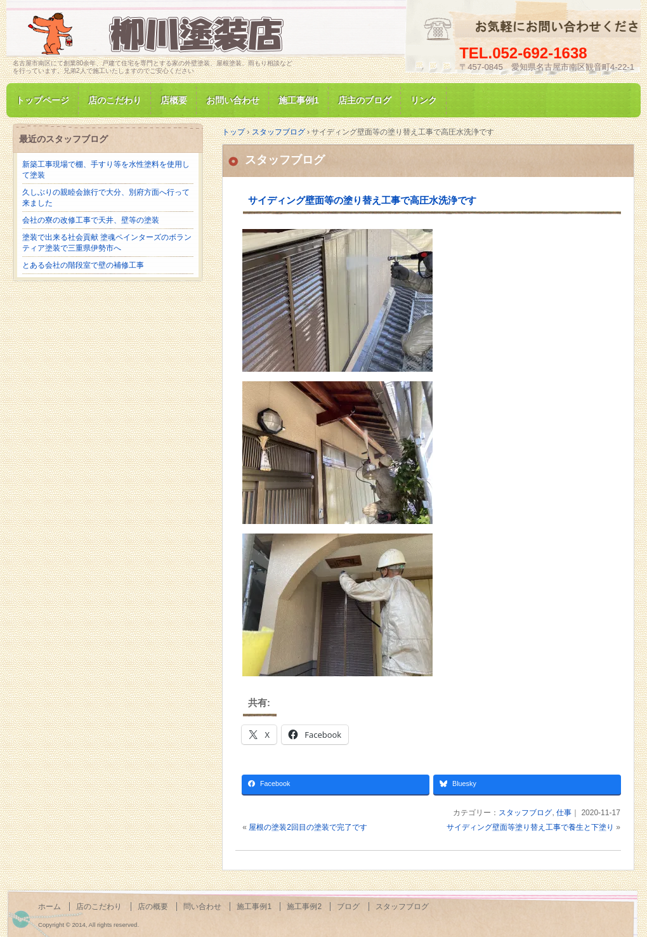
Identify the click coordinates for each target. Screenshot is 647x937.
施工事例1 (298, 100)
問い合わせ (202, 906)
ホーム (49, 906)
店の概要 (153, 906)
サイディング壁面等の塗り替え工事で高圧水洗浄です (362, 200)
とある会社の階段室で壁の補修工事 (83, 265)
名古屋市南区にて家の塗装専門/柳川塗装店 (158, 34)
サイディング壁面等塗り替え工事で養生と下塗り (530, 827)
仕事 (564, 812)
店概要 (173, 100)
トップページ (42, 100)
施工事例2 (304, 906)
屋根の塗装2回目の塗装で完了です (308, 827)
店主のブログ (364, 100)
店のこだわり (114, 100)
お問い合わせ (232, 100)
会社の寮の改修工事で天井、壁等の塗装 (90, 220)
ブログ (348, 906)
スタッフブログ (285, 160)
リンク (423, 100)
